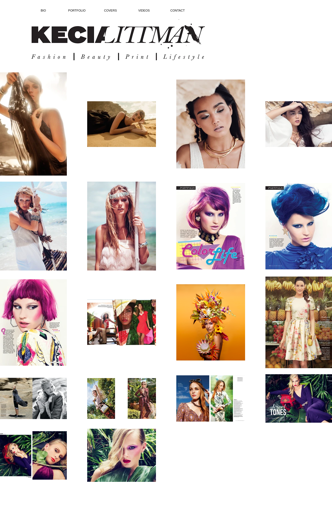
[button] (77, 10)
